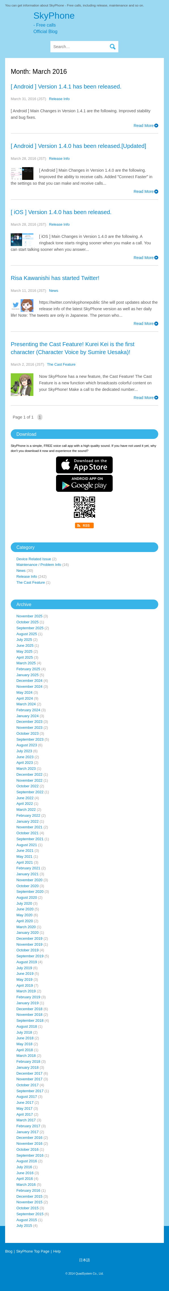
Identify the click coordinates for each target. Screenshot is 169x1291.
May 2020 (24, 915)
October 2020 (27, 886)
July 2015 (24, 1225)
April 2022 (24, 803)
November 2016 (29, 1143)
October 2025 (27, 622)
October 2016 (27, 1149)
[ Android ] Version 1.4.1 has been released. (66, 86)
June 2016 (25, 1173)
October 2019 (27, 950)
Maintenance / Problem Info (38, 564)
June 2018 (25, 1038)
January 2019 (27, 1003)
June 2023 (25, 757)
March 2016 (26, 1184)
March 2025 (26, 663)
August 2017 (26, 1096)
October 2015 (27, 1208)
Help (57, 1251)
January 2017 (27, 1132)
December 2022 (29, 774)
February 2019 (28, 997)
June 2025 (25, 645)
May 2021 (24, 856)
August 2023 (26, 745)
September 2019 (30, 956)
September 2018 (30, 1020)
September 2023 (30, 739)
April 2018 (24, 1050)
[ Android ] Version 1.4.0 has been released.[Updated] (78, 146)
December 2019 (29, 938)
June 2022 (25, 798)
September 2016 (30, 1155)
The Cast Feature (61, 364)
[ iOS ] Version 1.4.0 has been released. (61, 212)
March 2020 (26, 927)
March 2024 (26, 704)
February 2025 (28, 669)
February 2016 (28, 1190)
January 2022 (27, 821)
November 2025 (29, 616)
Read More (144, 126)
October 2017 (27, 1085)
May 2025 (24, 651)
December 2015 (29, 1196)
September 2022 (30, 792)
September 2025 (30, 628)
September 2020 (30, 891)
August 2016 (26, 1161)
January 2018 (27, 1067)
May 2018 (24, 1044)
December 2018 (29, 1009)
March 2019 (26, 991)
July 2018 (24, 1032)
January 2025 (27, 675)
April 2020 (24, 921)
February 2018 (28, 1061)
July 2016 (24, 1167)
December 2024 (29, 680)
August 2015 (26, 1220)
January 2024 (27, 716)
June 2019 (25, 973)
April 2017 (24, 1114)
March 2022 (26, 809)
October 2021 (27, 833)
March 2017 (26, 1120)
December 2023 (29, 721)
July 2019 (24, 968)
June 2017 (25, 1102)
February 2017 (28, 1126)
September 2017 (30, 1091)
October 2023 (27, 733)
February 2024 (28, 710)
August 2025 (26, 634)
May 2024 (24, 692)
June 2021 (25, 850)
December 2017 (29, 1073)
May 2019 (24, 979)
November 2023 (29, 727)
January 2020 (27, 932)
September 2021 (30, 839)
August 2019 (26, 962)
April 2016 (24, 1178)
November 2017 (29, 1079)
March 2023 (26, 768)
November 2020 (29, 880)
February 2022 (28, 815)
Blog (8, 1251)
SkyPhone (98, 22)
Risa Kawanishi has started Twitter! (55, 278)
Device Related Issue (33, 559)
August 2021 (26, 845)
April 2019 (24, 985)
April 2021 (24, 862)
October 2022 (27, 786)
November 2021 (29, 827)
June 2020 (25, 909)
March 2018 (26, 1055)
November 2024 (29, 686)
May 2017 (24, 1108)
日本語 (84, 1260)
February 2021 (28, 868)
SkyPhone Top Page (32, 1251)
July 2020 (24, 903)
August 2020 (26, 897)
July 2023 (24, 751)
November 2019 (29, 944)
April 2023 (24, 762)
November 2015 (29, 1202)
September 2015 (30, 1214)
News (53, 290)
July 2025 (24, 639)
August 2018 (26, 1026)
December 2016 (29, 1137)
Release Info (59, 99)
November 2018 (29, 1014)
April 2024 (24, 698)
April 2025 (24, 657)
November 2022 (29, 780)
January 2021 (27, 874)
